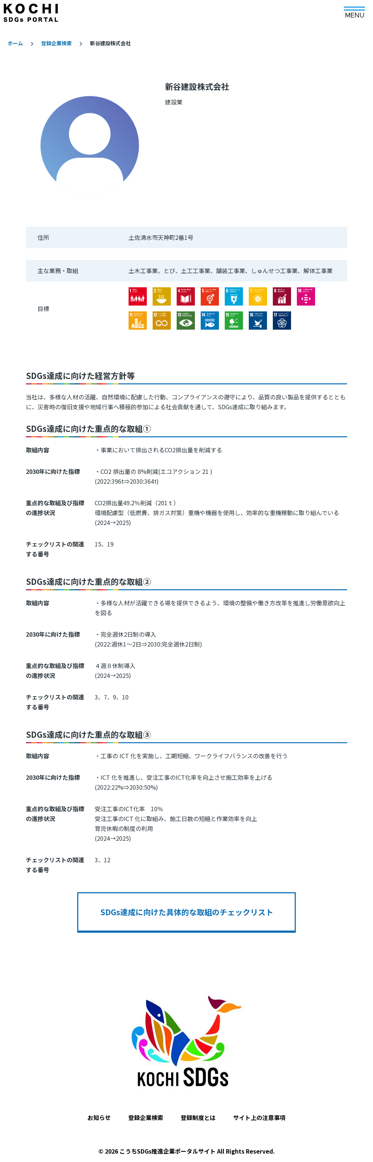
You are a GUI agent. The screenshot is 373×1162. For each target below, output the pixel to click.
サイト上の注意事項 (259, 1117)
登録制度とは (198, 1117)
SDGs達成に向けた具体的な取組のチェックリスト (186, 911)
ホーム (15, 43)
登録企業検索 (56, 43)
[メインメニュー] (354, 9)
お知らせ (99, 1117)
